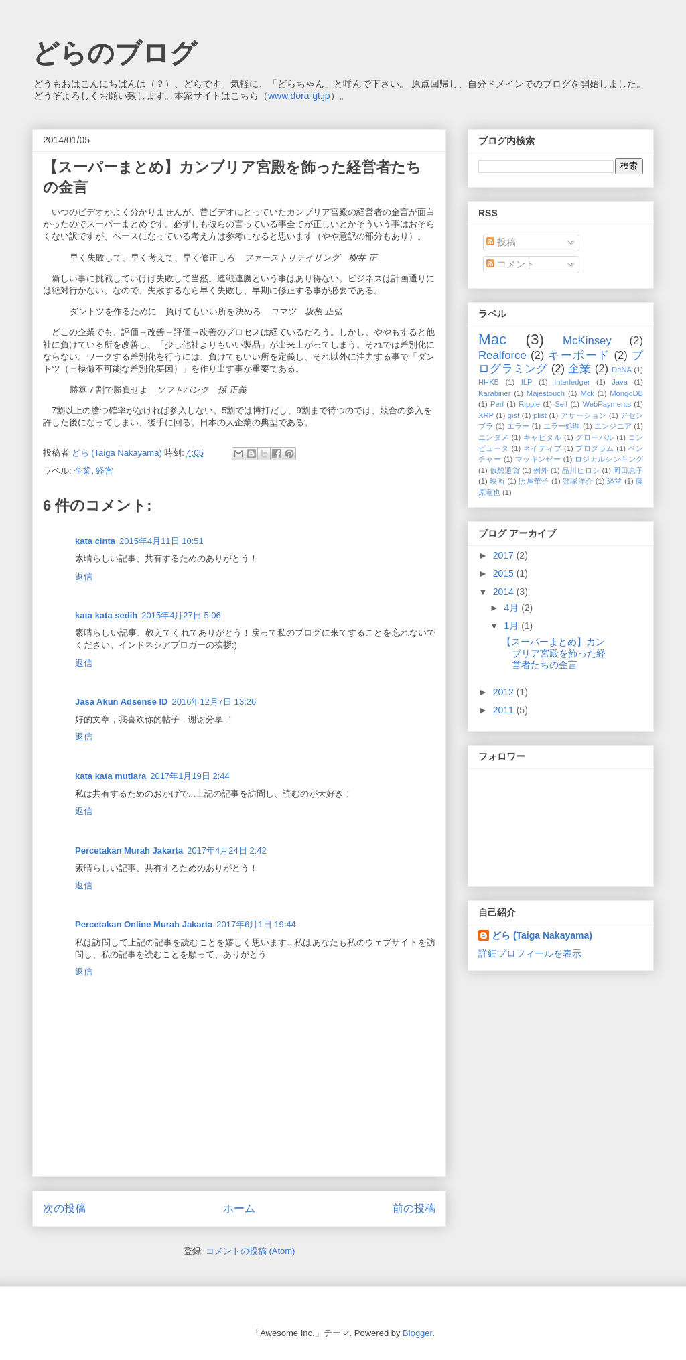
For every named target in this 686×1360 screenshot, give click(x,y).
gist (513, 415)
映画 (497, 481)
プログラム (594, 448)
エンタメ (493, 437)
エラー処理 (562, 426)
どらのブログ (114, 53)
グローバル (594, 437)
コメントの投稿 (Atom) (250, 1251)
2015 (505, 573)
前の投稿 (414, 1208)
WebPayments (606, 404)
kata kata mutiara (110, 776)
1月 (512, 625)
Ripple (529, 404)
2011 (505, 710)
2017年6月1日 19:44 (256, 924)
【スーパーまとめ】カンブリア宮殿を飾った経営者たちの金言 (554, 653)
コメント (510, 264)
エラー (518, 426)
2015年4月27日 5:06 (181, 615)
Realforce (502, 355)
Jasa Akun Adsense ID (121, 702)
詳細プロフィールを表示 (529, 953)
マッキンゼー (538, 459)
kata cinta (95, 541)
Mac (492, 339)
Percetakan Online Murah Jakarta (143, 924)
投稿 (501, 241)
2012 (505, 692)
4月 (512, 607)
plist (540, 415)
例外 (540, 470)
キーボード (579, 355)
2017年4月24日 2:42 (227, 850)
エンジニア (613, 426)
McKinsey (587, 340)
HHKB (488, 382)
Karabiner (494, 393)
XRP (486, 415)
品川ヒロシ (581, 470)
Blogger (417, 1333)
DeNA (622, 370)
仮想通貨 (505, 470)
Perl (497, 404)
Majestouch (546, 393)
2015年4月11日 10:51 (161, 541)
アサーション (584, 415)
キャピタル (542, 437)
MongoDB (626, 393)
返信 (83, 576)
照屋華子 (534, 481)
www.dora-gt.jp (299, 95)
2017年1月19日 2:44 (190, 776)
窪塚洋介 (578, 481)
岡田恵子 (628, 470)
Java (620, 382)
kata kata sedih (106, 615)
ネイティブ (542, 448)
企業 (82, 471)
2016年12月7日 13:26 (214, 702)
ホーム (239, 1208)
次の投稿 (64, 1208)
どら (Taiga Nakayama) (542, 935)
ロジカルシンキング (609, 459)
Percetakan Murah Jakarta (129, 850)
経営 (104, 471)
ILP (527, 382)
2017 (505, 555)
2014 (505, 591)
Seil (561, 404)
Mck (587, 393)
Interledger (572, 382)
